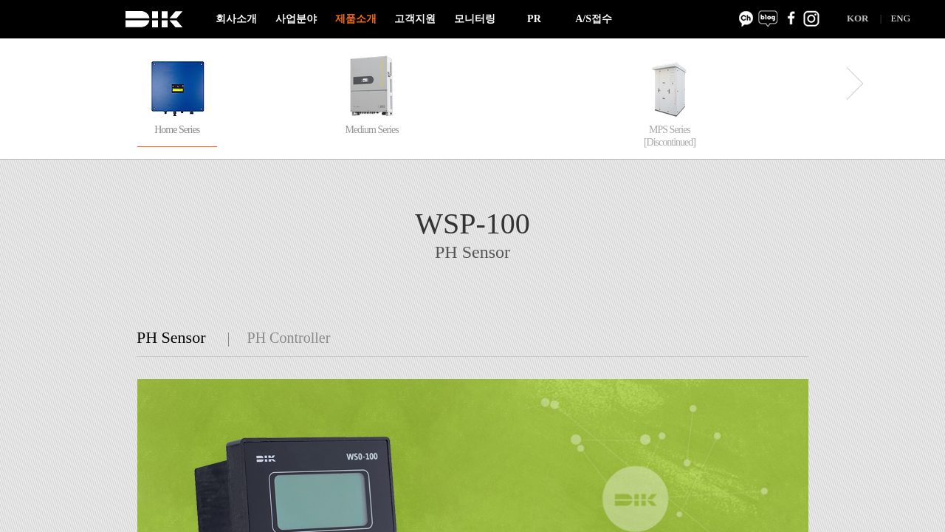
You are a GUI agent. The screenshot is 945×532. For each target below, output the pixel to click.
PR (534, 18)
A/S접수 (593, 18)
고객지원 (415, 18)
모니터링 (474, 18)
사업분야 (296, 18)
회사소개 (236, 18)
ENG (900, 18)
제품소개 (356, 18)
